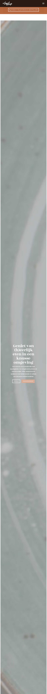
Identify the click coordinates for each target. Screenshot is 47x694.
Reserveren (28, 381)
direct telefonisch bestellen (24, 8)
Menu (16, 381)
